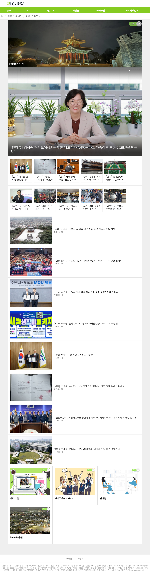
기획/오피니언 (15, 16)
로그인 (69, 558)
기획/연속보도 (33, 16)
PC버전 (80, 558)
